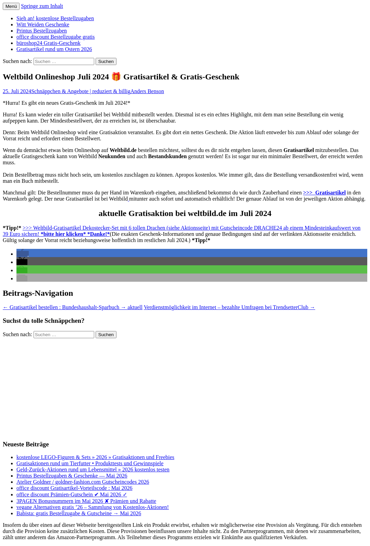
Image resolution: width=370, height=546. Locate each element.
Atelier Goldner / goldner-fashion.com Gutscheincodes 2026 (82, 482)
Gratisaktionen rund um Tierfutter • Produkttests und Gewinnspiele (89, 463)
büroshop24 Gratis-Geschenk (48, 43)
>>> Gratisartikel (324, 192)
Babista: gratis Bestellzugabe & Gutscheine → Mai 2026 (78, 513)
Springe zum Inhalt (42, 6)
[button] (22, 254)
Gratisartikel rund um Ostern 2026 (54, 49)
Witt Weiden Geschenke (42, 24)
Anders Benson (147, 91)
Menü (11, 6)
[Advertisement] (185, 386)
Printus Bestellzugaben (41, 31)
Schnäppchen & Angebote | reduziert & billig (80, 91)
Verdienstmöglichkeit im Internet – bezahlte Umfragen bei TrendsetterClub (229, 307)
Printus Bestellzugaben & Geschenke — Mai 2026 (71, 476)
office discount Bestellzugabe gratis (55, 37)
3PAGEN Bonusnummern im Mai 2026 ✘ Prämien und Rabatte (86, 501)
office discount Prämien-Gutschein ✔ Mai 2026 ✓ (71, 494)
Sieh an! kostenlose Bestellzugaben (55, 18)
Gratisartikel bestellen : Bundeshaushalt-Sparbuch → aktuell (73, 307)
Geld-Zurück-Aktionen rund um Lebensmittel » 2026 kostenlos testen (93, 469)
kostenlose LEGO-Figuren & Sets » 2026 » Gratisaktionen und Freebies (95, 457)
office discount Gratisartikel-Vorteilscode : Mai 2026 (74, 488)
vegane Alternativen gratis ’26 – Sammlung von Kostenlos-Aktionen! (92, 507)
